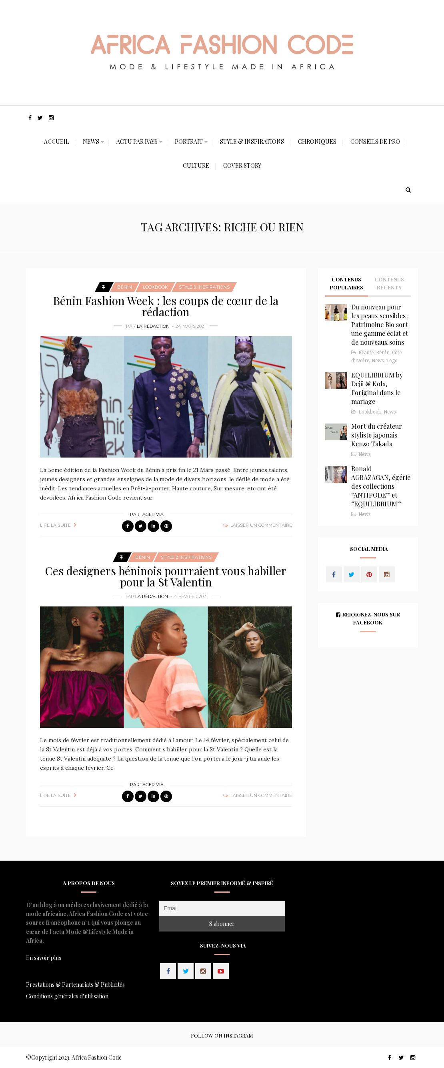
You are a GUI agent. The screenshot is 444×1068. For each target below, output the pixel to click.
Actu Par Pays (137, 141)
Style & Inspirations (252, 141)
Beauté (366, 352)
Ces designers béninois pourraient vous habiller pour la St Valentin (165, 576)
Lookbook (155, 287)
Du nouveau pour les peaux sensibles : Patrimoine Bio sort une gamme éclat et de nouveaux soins (380, 324)
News (91, 141)
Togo (392, 360)
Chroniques (317, 141)
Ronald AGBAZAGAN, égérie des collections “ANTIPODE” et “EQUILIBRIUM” (380, 486)
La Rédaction (153, 326)
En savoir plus (43, 958)
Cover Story (242, 165)
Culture (196, 165)
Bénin (124, 287)
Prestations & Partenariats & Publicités (75, 984)
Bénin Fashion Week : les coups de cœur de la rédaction (165, 306)
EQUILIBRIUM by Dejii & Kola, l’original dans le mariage (377, 388)
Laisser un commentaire (261, 525)
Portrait (189, 141)
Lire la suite (55, 525)
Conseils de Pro (375, 141)
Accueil (56, 141)
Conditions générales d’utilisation (67, 996)
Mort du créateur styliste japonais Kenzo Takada (376, 435)
